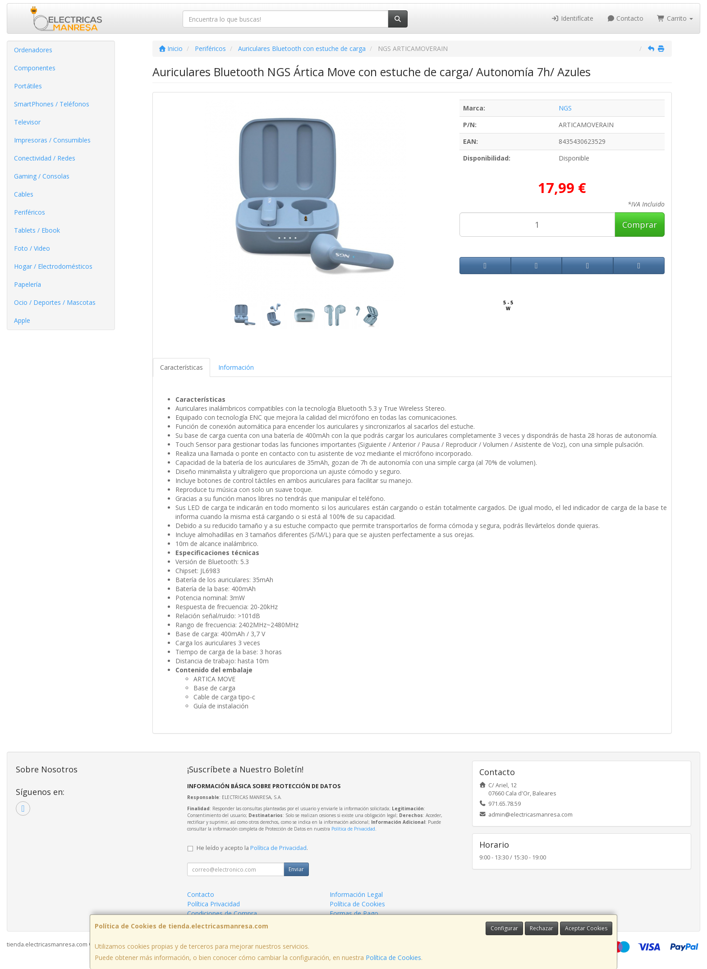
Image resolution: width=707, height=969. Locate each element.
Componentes (34, 68)
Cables (23, 194)
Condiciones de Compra (222, 913)
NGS (565, 108)
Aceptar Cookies (586, 928)
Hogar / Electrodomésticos (53, 266)
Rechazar (541, 928)
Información (236, 367)
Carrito (675, 18)
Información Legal (356, 894)
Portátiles (28, 86)
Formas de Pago (354, 913)
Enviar (296, 869)
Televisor (27, 122)
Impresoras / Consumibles (52, 140)
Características (181, 367)
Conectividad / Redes (44, 158)
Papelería (27, 284)
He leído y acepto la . (252, 848)
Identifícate (572, 18)
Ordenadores (33, 50)
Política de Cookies (393, 957)
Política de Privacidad (353, 829)
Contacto (625, 18)
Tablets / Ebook (37, 230)
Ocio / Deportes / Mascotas (55, 302)
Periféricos (29, 212)
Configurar (504, 928)
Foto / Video (32, 248)
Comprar (639, 224)
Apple (22, 320)
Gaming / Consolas (41, 176)
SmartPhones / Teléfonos (51, 104)
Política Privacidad (213, 904)
